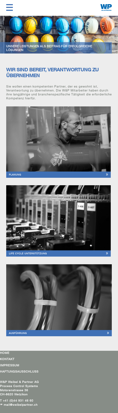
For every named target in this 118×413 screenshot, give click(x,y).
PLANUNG (15, 174)
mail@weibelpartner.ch (21, 404)
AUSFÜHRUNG (18, 333)
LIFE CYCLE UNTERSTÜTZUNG (28, 253)
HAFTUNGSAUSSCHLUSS (19, 371)
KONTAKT (7, 359)
